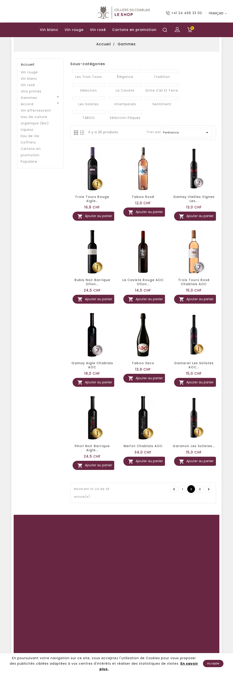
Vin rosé (98, 29)
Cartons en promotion (134, 29)
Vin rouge (74, 29)
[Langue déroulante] (218, 13)
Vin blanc (49, 29)
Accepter (213, 663)
